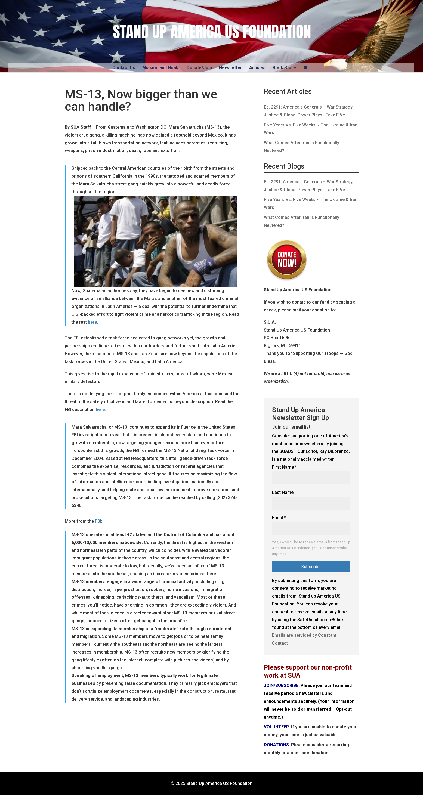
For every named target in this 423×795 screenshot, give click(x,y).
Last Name (283, 492)
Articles (257, 67)
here (92, 322)
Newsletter (230, 67)
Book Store (284, 67)
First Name (284, 467)
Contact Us (123, 67)
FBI (98, 521)
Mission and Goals (161, 67)
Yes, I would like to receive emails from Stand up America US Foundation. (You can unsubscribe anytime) (311, 548)
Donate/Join (199, 67)
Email (279, 517)
